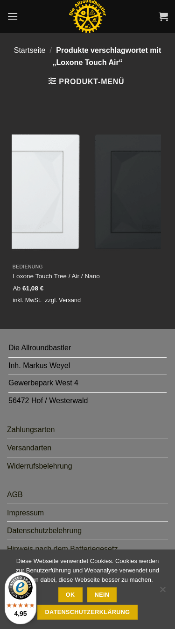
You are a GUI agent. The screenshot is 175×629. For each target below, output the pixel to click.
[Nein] (162, 592)
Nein (102, 595)
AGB (15, 495)
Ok (70, 595)
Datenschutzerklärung (87, 612)
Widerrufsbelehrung (39, 466)
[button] (12, 16)
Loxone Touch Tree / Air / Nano (56, 276)
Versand (70, 300)
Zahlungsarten (31, 430)
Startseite (30, 50)
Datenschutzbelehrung (44, 531)
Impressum (25, 513)
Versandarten (29, 448)
